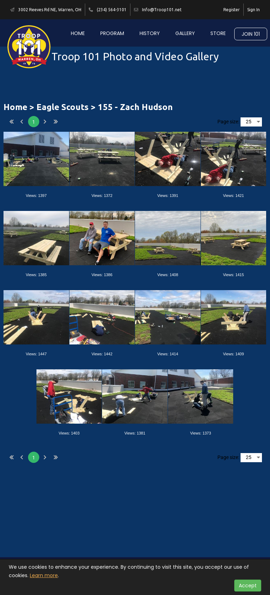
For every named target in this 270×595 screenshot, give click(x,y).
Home (78, 33)
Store (218, 33)
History (150, 33)
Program (112, 33)
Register (231, 9)
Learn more (44, 575)
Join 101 (251, 33)
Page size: (228, 121)
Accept (248, 585)
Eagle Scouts (62, 107)
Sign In (253, 9)
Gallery (185, 33)
